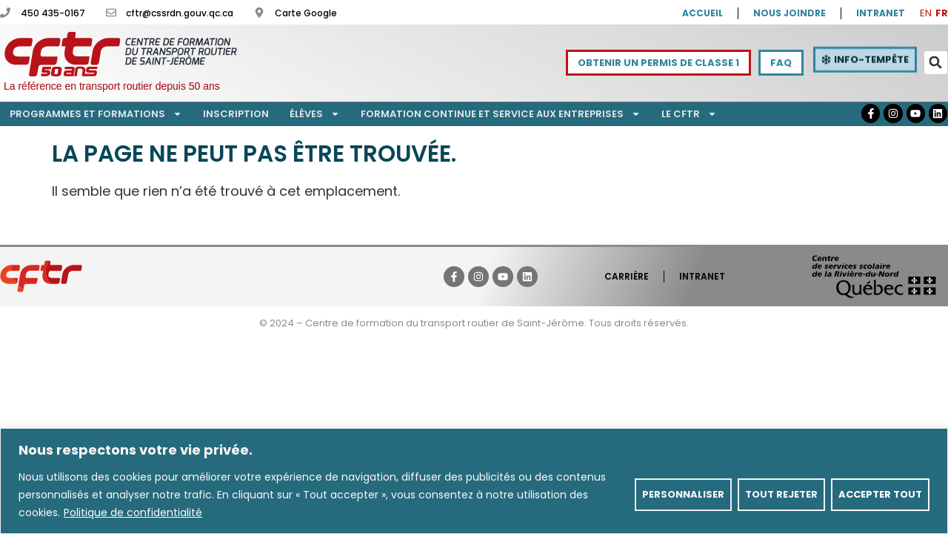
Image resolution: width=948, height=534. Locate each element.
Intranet (702, 276)
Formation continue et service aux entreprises (501, 114)
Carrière (626, 276)
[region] (474, 481)
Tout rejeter (781, 494)
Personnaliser (683, 494)
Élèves (315, 114)
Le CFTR (689, 114)
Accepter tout (880, 494)
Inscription (236, 114)
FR (941, 13)
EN (926, 13)
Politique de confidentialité (133, 512)
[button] (935, 62)
